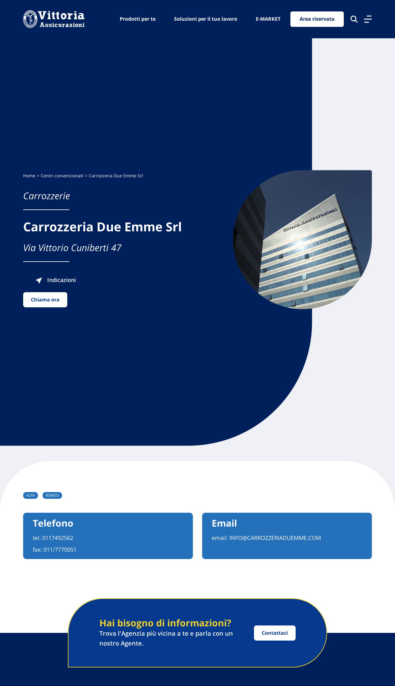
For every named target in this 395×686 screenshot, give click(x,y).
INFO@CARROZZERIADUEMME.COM (275, 537)
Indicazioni (59, 280)
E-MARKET (268, 18)
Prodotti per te (138, 18)
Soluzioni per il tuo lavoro (205, 18)
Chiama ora (45, 299)
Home (29, 176)
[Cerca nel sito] (354, 19)
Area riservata (317, 19)
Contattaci (275, 632)
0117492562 (57, 537)
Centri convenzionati (62, 176)
